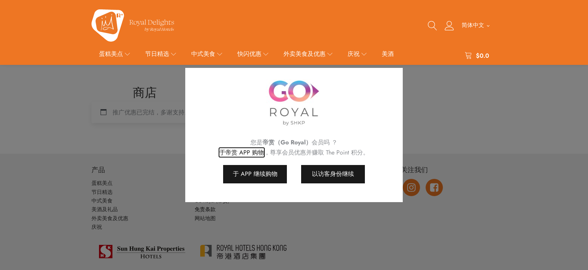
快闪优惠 (252, 54)
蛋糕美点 (114, 54)
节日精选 (160, 54)
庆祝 (357, 54)
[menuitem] (475, 25)
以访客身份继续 (333, 174)
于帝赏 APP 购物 (241, 152)
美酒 (388, 54)
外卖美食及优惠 (308, 54)
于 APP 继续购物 (255, 174)
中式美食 (206, 54)
